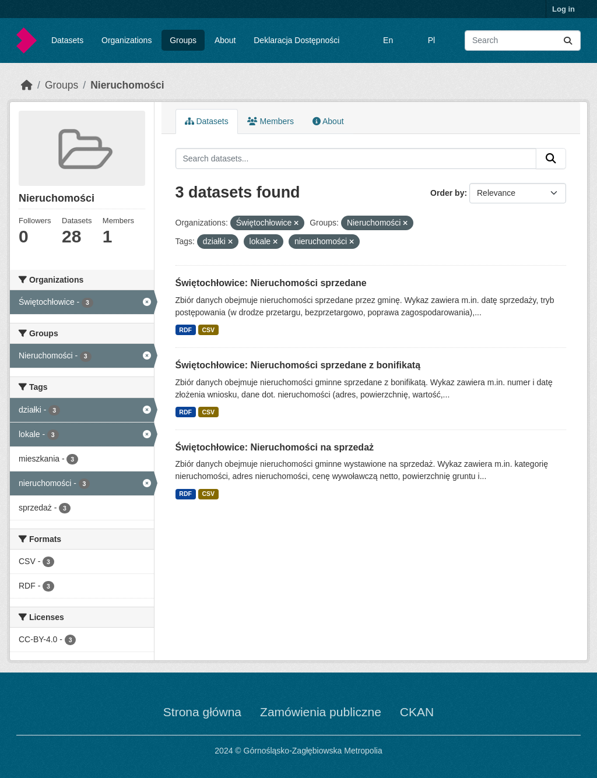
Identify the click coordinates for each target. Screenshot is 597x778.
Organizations (126, 40)
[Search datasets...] (523, 40)
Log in (563, 9)
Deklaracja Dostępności (296, 40)
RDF (185, 329)
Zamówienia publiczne (320, 712)
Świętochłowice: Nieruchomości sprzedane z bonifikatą (298, 365)
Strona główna (202, 712)
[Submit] (568, 40)
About (225, 40)
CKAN (417, 712)
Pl (431, 40)
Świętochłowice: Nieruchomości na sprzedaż (274, 447)
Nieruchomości (127, 85)
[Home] (27, 85)
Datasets (67, 40)
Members (270, 121)
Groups (183, 40)
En (388, 40)
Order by (447, 193)
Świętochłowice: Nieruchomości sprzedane (271, 283)
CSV (208, 329)
